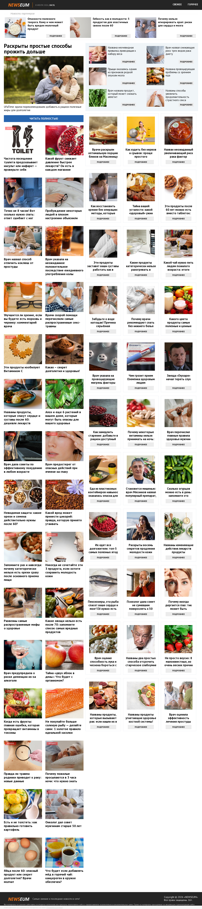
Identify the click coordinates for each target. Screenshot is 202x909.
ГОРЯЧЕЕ (193, 4)
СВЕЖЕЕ (177, 4)
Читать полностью (44, 118)
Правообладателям (54, 907)
